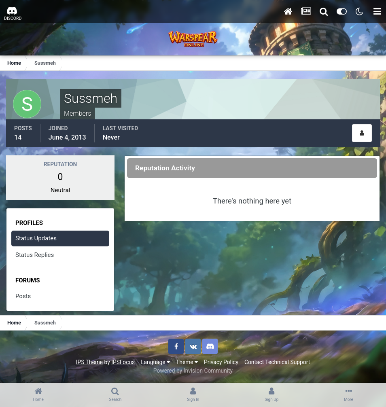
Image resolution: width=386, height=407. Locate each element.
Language (155, 362)
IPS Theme (89, 362)
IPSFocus (123, 362)
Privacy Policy (221, 362)
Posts (23, 296)
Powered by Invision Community (193, 370)
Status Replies (34, 255)
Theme (187, 362)
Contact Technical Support (277, 362)
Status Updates (36, 238)
